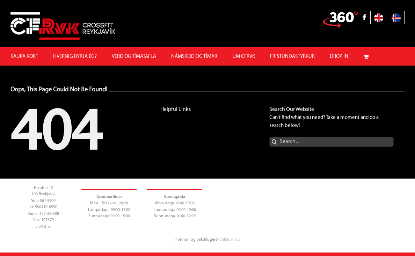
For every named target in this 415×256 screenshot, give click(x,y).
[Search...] (331, 142)
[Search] (274, 142)
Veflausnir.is (229, 240)
